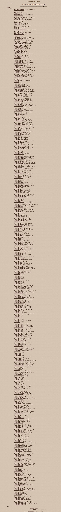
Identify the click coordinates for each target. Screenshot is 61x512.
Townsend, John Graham (18, 394)
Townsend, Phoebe (17, 478)
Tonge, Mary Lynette (17, 57)
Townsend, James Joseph (18, 366)
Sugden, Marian (17, 22)
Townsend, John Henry (18, 395)
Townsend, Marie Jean (18, 430)
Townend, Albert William (18, 59)
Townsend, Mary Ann (18, 439)
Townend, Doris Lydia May (19, 64)
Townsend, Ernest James (18, 243)
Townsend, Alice (17, 103)
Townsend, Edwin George (18, 206)
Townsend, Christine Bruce (19, 159)
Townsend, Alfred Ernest (18, 99)
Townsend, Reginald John (18, 490)
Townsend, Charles (17, 149)
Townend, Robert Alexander (19, 75)
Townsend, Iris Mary (17, 341)
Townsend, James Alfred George (20, 360)
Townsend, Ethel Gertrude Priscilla (20, 245)
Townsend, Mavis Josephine (19, 450)
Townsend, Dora (17, 176)
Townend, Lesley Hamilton (19, 69)
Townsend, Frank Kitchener (19, 259)
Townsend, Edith (17, 187)
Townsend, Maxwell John (18, 451)
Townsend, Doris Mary (18, 180)
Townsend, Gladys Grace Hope (19, 298)
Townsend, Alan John (18, 92)
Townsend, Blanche (17, 141)
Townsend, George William (19, 291)
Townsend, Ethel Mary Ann (19, 246)
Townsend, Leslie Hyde (18, 412)
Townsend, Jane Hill (17, 371)
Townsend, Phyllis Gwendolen (19, 480)
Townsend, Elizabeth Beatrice (19, 220)
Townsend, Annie (17, 115)
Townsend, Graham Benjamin (19, 299)
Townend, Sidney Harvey (18, 76)
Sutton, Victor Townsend (18, 32)
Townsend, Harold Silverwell (19, 309)
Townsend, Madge (17, 424)
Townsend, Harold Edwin (18, 308)
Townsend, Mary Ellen (18, 444)
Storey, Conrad (17, 18)
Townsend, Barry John (18, 128)
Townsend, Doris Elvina (18, 179)
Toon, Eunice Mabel (17, 58)
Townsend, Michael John (18, 455)
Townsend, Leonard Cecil (18, 411)
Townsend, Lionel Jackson (19, 418)
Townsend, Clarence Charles (19, 161)
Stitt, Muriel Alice (17, 13)
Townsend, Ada (17, 83)
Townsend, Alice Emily (18, 104)
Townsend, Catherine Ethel (19, 146)
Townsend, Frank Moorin (18, 260)
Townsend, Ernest (17, 238)
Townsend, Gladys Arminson (19, 296)
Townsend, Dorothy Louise (19, 183)
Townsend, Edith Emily (18, 189)
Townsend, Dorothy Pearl (18, 185)
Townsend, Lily (17, 416)
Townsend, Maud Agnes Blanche (20, 449)
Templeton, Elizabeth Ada (18, 38)
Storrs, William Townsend (18, 20)
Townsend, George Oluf (18, 288)
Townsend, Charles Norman (19, 156)
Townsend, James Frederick (19, 363)
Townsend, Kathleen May (18, 405)
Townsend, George (17, 273)
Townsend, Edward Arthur (18, 201)
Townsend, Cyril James (18, 168)
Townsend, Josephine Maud (19, 401)
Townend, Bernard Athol (18, 62)
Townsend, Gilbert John (18, 295)
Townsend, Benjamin (18, 133)
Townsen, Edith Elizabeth (18, 80)
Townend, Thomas (17, 78)
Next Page (45, 6)
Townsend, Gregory (17, 301)
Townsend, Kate (17, 402)
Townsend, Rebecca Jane (18, 488)
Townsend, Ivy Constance (18, 346)
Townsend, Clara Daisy (18, 160)
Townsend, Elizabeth (18, 215)
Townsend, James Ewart (18, 362)
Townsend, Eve (17, 247)
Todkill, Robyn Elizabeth (18, 55)
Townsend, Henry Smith (18, 329)
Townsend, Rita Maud (18, 494)
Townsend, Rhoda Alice (18, 491)
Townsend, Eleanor (17, 210)
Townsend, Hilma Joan (18, 336)
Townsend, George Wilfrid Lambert (20, 290)
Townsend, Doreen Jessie (18, 177)
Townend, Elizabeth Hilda (18, 65)
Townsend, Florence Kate (18, 253)
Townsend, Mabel (17, 422)
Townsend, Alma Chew (18, 111)
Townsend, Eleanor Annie (18, 211)
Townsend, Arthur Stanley (18, 126)
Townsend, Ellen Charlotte (19, 223)
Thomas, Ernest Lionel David (19, 44)
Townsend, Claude (17, 164)
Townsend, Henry (17, 314)
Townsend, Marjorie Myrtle (19, 432)
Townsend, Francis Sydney (19, 256)
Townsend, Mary (17, 434)
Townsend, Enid (17, 237)
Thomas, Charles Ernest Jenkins (20, 42)
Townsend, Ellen (17, 221)
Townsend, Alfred (17, 98)
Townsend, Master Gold (18, 447)
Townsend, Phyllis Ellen (18, 479)
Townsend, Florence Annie (19, 251)
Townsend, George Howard (19, 287)
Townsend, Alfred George (18, 100)
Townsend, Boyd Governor (19, 142)
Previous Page (42, 6)
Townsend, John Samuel (18, 399)
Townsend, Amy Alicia (18, 112)
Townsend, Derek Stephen (19, 173)
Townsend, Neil (17, 461)
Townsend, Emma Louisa (18, 236)
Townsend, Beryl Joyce (18, 138)
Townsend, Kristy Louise (18, 410)
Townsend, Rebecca (17, 486)
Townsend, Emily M (17, 230)
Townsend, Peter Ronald (18, 476)
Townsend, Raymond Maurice (19, 485)
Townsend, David (17, 171)
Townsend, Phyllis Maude (18, 482)
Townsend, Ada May (17, 87)
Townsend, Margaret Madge (19, 429)
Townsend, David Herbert (18, 172)
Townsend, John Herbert (18, 397)
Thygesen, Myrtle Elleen (18, 53)
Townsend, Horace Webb (18, 338)
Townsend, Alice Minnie (18, 108)
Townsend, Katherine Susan (19, 404)
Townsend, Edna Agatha (18, 196)
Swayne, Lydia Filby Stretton (19, 34)
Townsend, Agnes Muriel (18, 90)
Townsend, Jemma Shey (18, 372)
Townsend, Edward (17, 198)
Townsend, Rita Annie (18, 493)
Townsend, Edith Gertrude (19, 190)
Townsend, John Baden (18, 392)
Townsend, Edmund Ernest (19, 194)
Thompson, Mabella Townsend (19, 45)
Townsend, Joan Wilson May (19, 375)
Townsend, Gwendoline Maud (19, 302)
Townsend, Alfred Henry (18, 101)
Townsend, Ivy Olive (17, 347)
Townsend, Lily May (17, 417)
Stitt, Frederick (17, 12)
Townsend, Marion (17, 431)
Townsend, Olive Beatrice (18, 470)
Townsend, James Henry (18, 365)
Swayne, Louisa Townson (18, 33)
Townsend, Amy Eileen (18, 113)
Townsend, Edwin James (18, 207)
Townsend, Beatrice (17, 129)
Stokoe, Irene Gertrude (18, 14)
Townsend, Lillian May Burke (19, 414)
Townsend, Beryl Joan (18, 137)
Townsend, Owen (17, 472)
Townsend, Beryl (17, 136)
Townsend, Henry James (18, 327)
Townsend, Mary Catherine (19, 442)
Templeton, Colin (17, 37)
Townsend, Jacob (17, 351)
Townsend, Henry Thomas (18, 330)
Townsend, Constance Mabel (19, 166)
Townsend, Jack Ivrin (18, 350)
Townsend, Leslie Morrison (19, 413)
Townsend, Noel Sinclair (18, 462)
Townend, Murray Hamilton (19, 74)
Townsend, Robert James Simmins (20, 503)
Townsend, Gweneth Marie (19, 303)
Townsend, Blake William (18, 140)
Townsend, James (17, 352)
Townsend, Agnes (17, 88)
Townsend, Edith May (18, 191)
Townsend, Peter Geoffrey (18, 475)
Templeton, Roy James (18, 41)
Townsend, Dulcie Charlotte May (20, 186)
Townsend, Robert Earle (18, 499)
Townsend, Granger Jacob (19, 300)
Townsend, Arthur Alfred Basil (19, 124)
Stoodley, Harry (17, 16)
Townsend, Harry (17, 310)
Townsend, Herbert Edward (19, 333)
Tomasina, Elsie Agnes (18, 56)
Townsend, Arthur (17, 123)
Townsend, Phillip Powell (18, 477)
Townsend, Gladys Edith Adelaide (20, 297)
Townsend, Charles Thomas (19, 157)
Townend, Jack (17, 68)
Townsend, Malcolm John (18, 425)
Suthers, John (16, 27)
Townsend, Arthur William (18, 127)
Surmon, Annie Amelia (18, 23)
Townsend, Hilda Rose (18, 335)
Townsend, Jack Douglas (18, 348)
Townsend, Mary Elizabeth (19, 443)
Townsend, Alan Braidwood (19, 91)
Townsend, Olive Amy (18, 469)
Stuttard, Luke (16, 21)
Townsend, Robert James (18, 500)
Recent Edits (33, 6)
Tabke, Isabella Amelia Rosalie (19, 35)
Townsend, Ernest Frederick (19, 242)
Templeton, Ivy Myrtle (18, 39)
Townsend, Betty (17, 139)
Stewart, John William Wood (19, 10)
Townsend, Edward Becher (19, 202)
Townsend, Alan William (18, 93)
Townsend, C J (17, 143)
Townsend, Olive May (18, 471)
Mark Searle (34, 509)
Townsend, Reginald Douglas (19, 489)
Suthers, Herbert (17, 26)
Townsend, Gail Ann (17, 270)
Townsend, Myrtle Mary (18, 460)
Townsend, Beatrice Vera (18, 132)
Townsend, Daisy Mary (18, 170)
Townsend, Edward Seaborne (19, 203)
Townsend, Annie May (18, 122)
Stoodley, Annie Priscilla (18, 15)
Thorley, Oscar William (18, 48)
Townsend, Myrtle (17, 459)
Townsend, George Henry (18, 284)
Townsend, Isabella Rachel (19, 344)
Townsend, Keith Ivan (18, 407)
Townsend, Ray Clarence (18, 484)
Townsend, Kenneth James (19, 408)
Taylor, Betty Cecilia (17, 36)
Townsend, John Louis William (19, 398)
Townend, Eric (16, 66)
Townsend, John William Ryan (19, 400)
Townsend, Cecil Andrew (18, 147)
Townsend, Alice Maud (18, 107)
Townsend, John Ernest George (19, 393)
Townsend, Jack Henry (18, 349)
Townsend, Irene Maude (18, 340)
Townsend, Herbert (17, 332)
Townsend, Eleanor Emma (18, 212)
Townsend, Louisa (17, 419)
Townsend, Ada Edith (18, 86)
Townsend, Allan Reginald (18, 110)
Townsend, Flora (17, 250)
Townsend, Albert (17, 94)
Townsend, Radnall (17, 483)
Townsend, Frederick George (19, 269)
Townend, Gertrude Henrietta (19, 67)
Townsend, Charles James (19, 154)
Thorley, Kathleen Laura (18, 47)
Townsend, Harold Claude (18, 307)
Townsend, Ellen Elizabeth (19, 224)
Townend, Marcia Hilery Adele (19, 70)
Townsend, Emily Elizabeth (19, 229)
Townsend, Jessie (17, 373)
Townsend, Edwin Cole (18, 205)
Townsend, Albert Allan (18, 95)
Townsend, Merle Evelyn (18, 453)
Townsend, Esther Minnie (18, 244)
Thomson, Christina (17, 46)
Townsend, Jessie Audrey (18, 374)
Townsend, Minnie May (18, 456)
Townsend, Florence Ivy (18, 252)
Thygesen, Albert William (18, 50)
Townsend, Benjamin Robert (19, 134)
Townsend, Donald (17, 174)
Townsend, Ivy (16, 345)
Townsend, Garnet (17, 271)
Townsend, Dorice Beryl (18, 178)
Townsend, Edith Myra (18, 192)
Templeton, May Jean (18, 40)
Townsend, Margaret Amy (18, 426)
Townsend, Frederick (18, 261)
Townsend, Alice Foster (18, 106)
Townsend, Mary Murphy (18, 446)
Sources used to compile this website (25, 6)
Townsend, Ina (16, 339)
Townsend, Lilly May (17, 415)
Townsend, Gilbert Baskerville (19, 294)
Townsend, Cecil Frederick (19, 148)
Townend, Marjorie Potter (18, 72)
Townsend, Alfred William (18, 102)
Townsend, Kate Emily (18, 403)
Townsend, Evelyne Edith (18, 248)
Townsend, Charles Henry (18, 152)
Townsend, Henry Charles (18, 323)
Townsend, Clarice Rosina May (19, 163)
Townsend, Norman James (19, 464)
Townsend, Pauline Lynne (18, 474)
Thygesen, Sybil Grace (18, 54)
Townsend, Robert (17, 496)
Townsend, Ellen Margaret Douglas (20, 225)
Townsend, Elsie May (18, 228)
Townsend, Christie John (18, 158)
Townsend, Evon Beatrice (18, 249)
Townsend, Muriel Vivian (18, 458)
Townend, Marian (17, 71)
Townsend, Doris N (17, 181)
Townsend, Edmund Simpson (19, 195)
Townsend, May (17, 452)
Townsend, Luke (17, 421)
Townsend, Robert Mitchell (19, 504)
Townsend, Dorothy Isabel (18, 182)
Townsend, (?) (16, 81)
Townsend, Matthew (17, 448)
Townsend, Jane (17, 367)
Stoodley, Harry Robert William (19, 17)
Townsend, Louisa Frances (19, 420)
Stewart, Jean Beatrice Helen (19, 9)
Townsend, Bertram (17, 135)
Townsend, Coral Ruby (18, 167)
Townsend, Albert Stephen (19, 96)
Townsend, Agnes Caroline (19, 89)
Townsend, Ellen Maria (18, 226)
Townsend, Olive (17, 467)
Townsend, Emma (17, 232)
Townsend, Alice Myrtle (18, 109)
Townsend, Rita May (17, 495)
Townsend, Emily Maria (18, 231)
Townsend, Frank (17, 257)
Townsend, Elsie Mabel (18, 227)
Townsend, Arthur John (18, 125)
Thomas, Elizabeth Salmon (19, 43)
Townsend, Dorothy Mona (18, 184)
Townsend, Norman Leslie (18, 465)
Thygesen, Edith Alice (18, 51)
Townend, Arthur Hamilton (19, 60)
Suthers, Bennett (17, 24)
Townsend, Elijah (17, 213)
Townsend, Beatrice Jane (18, 131)
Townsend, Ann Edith (18, 114)
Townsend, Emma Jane (18, 235)
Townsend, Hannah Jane (18, 306)
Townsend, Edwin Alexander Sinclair (20, 204)
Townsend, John (17, 377)
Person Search (37, 6)
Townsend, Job (17, 376)
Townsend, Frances (17, 255)
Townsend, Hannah (17, 304)
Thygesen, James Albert (18, 52)
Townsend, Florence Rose (18, 254)
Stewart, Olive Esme (17, 11)
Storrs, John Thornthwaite (19, 19)
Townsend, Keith (17, 406)
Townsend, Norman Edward (19, 463)
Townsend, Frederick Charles (19, 266)
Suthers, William (17, 30)
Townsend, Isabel (17, 342)
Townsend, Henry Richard (18, 328)
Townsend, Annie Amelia (18, 120)
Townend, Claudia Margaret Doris (20, 63)
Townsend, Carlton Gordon (19, 144)
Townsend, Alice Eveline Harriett (20, 105)
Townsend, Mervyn (17, 454)
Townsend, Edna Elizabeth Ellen (20, 197)
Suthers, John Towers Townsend (20, 29)
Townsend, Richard (17, 492)
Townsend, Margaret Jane (18, 427)
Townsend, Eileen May (18, 208)
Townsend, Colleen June (18, 165)
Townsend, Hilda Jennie (18, 334)
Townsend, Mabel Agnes (18, 423)
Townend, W (16, 79)
